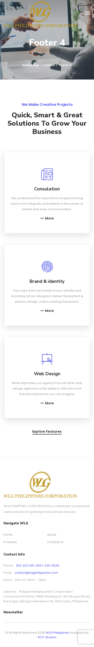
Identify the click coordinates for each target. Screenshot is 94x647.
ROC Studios (47, 637)
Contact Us (55, 542)
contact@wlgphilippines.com (36, 572)
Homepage (30, 65)
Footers (49, 65)
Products (10, 542)
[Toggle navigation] (88, 13)
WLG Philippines (57, 632)
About (51, 534)
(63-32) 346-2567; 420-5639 (37, 565)
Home (8, 534)
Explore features (47, 432)
